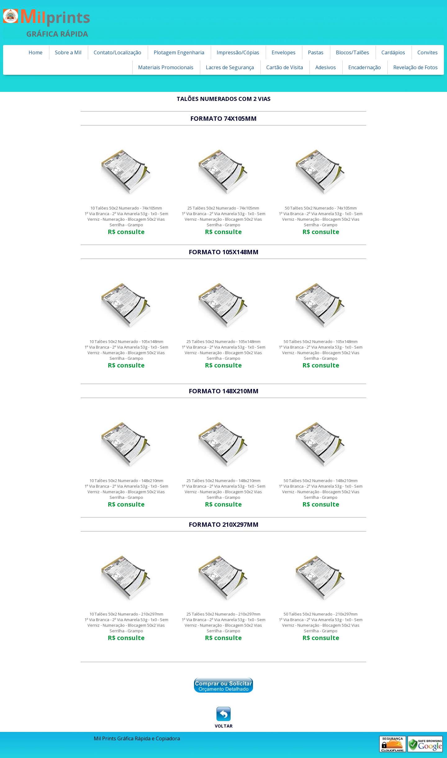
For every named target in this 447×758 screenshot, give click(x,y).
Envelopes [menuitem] (284, 52)
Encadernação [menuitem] (364, 67)
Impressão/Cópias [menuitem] (238, 52)
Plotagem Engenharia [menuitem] (179, 52)
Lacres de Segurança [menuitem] (230, 67)
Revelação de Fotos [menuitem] (415, 67)
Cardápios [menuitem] (393, 52)
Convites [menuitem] (428, 52)
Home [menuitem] (36, 52)
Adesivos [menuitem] (325, 67)
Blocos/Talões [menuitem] (352, 52)
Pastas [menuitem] (315, 52)
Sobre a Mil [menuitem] (68, 52)
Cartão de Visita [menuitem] (284, 67)
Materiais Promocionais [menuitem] (165, 67)
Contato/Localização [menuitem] (117, 52)
